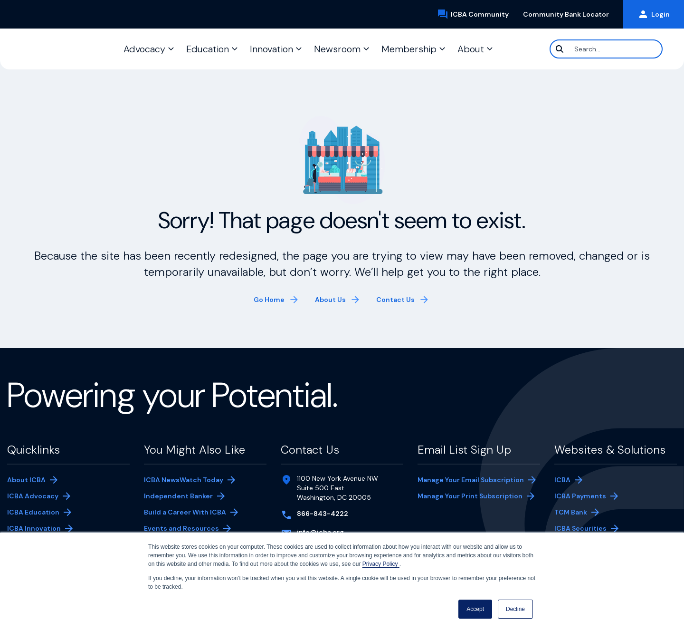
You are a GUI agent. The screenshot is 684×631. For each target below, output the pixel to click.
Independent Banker (178, 497)
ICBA (562, 480)
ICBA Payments (585, 497)
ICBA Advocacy (32, 496)
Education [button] (207, 49)
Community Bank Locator (569, 14)
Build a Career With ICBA (185, 512)
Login (653, 14)
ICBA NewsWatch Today (183, 480)
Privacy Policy (380, 564)
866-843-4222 (322, 513)
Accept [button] (475, 609)
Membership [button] (409, 49)
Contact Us (395, 299)
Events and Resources (181, 528)
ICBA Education (33, 512)
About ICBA (26, 480)
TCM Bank (585, 513)
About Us (330, 299)
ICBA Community (476, 14)
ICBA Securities (580, 528)
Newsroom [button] (337, 49)
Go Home (269, 299)
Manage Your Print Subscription (470, 497)
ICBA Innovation (34, 528)
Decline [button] (515, 609)
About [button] (470, 49)
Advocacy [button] (144, 49)
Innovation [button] (271, 49)
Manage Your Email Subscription (471, 480)
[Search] (606, 49)
